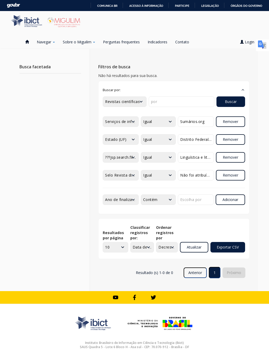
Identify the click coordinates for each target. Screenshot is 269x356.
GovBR (13, 5)
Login (249, 41)
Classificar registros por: (140, 232)
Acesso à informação (146, 6)
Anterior (195, 272)
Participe (182, 6)
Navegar (46, 41)
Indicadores (157, 41)
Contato (182, 41)
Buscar (231, 101)
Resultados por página (113, 235)
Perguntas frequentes (121, 41)
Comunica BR (107, 6)
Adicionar (230, 199)
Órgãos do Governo (246, 6)
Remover (230, 121)
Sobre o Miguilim (79, 41)
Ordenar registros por (165, 232)
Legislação (210, 6)
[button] (174, 89)
